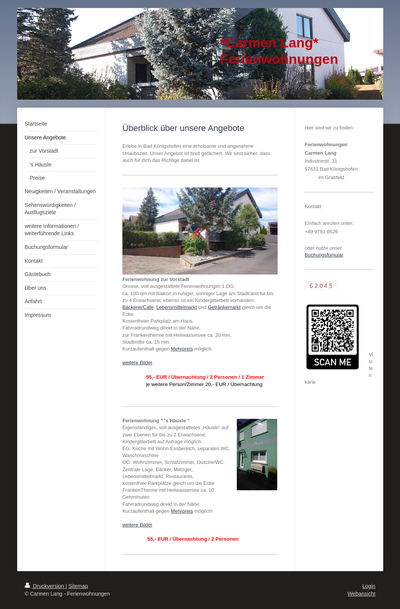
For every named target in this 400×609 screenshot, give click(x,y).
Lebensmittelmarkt (176, 307)
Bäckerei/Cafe (138, 307)
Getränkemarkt (224, 307)
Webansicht (362, 594)
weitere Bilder (137, 362)
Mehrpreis (182, 349)
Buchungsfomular (324, 255)
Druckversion (45, 586)
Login (368, 586)
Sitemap (78, 586)
